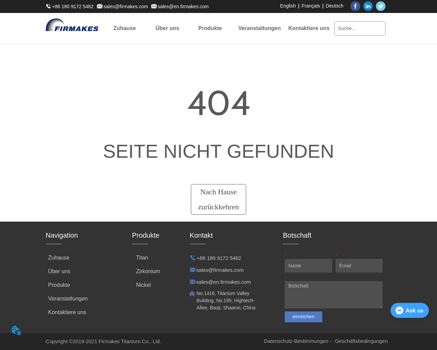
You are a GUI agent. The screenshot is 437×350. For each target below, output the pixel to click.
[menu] (216, 28)
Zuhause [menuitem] (124, 28)
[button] (167, 28)
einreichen (303, 316)
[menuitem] (167, 28)
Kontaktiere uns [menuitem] (309, 28)
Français (311, 6)
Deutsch (334, 6)
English (288, 6)
